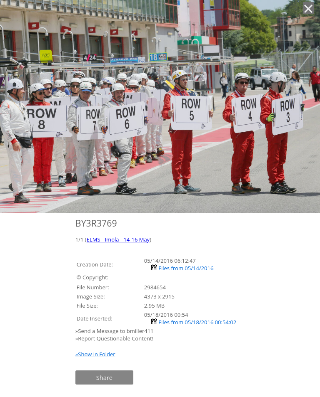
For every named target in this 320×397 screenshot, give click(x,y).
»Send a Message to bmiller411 (115, 331)
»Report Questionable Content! (114, 338)
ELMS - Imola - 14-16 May (118, 239)
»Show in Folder (95, 354)
